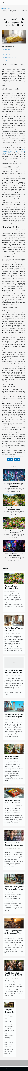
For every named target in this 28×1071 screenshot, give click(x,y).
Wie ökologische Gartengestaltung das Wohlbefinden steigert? (14, 508)
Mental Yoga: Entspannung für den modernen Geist (13, 932)
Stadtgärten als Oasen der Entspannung (9, 1012)
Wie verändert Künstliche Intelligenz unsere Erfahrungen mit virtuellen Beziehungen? (14, 484)
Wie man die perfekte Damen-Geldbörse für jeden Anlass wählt (12, 802)
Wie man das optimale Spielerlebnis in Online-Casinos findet (14, 554)
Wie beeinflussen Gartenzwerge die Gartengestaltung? (14, 531)
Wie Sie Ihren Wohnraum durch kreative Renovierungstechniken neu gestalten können (13, 631)
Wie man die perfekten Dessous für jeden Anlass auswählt (13, 845)
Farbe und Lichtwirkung (7, 52)
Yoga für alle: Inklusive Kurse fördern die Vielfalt (13, 974)
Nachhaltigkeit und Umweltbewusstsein (10, 60)
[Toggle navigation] (3, 2)
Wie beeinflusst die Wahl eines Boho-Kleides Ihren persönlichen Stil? (13, 672)
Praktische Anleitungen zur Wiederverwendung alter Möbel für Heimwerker (13, 889)
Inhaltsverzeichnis (8, 47)
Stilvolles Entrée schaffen (8, 49)
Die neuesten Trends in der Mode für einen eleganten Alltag (14, 716)
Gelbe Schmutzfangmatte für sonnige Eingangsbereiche (13, 151)
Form (9, 8)
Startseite (3, 8)
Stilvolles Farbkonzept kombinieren (10, 57)
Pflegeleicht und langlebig (8, 54)
